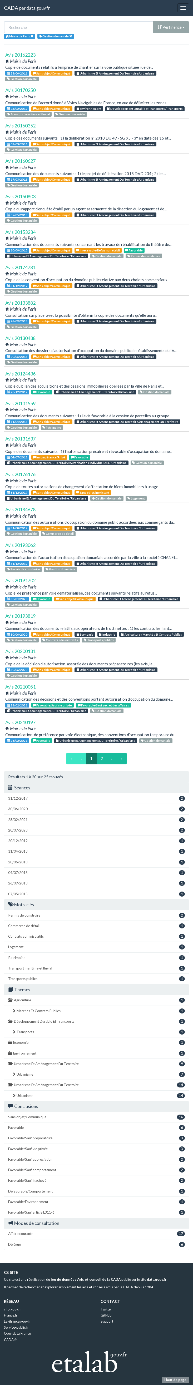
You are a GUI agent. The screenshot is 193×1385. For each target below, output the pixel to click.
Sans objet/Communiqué (52, 73)
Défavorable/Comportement (96, 1191)
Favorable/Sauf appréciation (96, 1159)
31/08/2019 (17, 528)
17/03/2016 (17, 179)
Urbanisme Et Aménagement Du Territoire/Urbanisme (115, 73)
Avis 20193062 (20, 545)
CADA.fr (10, 1340)
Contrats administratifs (60, 640)
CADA (11, 8)
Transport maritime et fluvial (28, 114)
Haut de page (175, 1380)
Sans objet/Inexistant (92, 492)
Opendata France (17, 1333)
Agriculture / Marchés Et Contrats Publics (151, 634)
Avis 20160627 (20, 161)
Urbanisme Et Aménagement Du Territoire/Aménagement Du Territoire (127, 421)
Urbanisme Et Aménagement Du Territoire (96, 1063)
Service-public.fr (16, 1327)
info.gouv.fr (12, 1309)
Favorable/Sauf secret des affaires (103, 705)
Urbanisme (98, 1074)
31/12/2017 (17, 286)
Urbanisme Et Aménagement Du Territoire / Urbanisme (46, 256)
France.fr (10, 1315)
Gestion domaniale (22, 79)
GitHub (106, 1315)
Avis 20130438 (20, 338)
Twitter (106, 1309)
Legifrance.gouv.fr (17, 1321)
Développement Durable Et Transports (96, 1021)
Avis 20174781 (20, 267)
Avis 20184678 (20, 509)
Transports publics (99, 640)
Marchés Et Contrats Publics (98, 1010)
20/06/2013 (17, 356)
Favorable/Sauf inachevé (96, 1180)
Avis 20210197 (20, 722)
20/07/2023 (96, 830)
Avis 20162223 (20, 55)
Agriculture (96, 1000)
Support (107, 1321)
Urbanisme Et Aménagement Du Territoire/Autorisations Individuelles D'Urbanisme (67, 462)
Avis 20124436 (20, 374)
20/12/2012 (17, 392)
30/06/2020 (17, 634)
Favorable (134, 250)
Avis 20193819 (20, 616)
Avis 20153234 (20, 232)
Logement (136, 498)
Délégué (96, 1244)
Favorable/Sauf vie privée (52, 705)
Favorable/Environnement (96, 1201)
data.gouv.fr (38, 8)
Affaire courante (96, 1233)
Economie (84, 634)
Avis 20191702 (20, 580)
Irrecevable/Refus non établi (98, 250)
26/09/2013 (17, 321)
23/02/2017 (17, 108)
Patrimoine (51, 427)
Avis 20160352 (20, 125)
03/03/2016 (17, 144)
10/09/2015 (17, 250)
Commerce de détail (58, 533)
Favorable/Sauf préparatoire (96, 1138)
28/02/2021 (17, 705)
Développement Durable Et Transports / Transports (145, 108)
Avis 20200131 (20, 651)
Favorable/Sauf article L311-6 (96, 1212)
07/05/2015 (17, 215)
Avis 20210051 (20, 687)
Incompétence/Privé (49, 457)
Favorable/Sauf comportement (96, 1170)
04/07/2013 (17, 457)
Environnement (88, 108)
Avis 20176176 (20, 474)
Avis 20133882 (20, 303)
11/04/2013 (17, 421)
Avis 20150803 (20, 196)
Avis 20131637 (20, 439)
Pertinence (171, 27)
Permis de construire (143, 256)
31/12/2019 (17, 563)
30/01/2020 (17, 599)
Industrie (107, 634)
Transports (98, 1032)
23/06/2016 (17, 73)
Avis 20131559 (20, 403)
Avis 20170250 (20, 90)
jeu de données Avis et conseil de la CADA (86, 1279)
